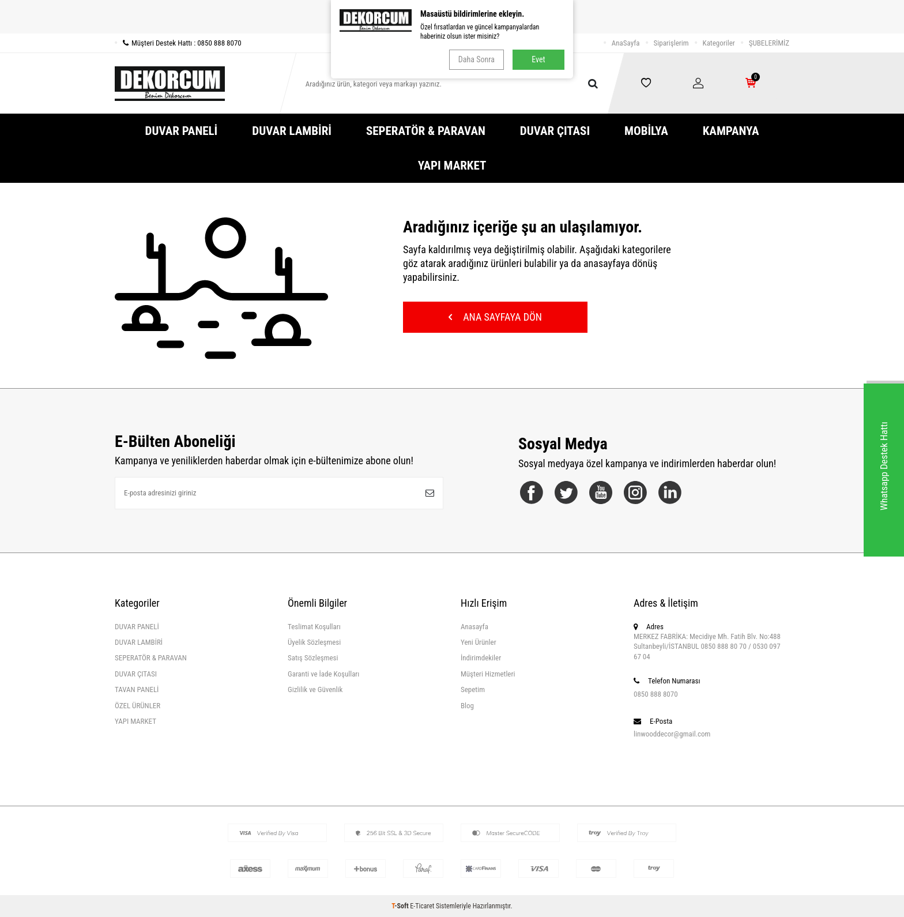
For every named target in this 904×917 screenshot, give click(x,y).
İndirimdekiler (481, 657)
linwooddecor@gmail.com (672, 734)
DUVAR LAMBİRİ (292, 131)
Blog (467, 705)
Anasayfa (474, 626)
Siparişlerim (671, 43)
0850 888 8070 (656, 694)
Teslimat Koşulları (314, 626)
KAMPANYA (731, 131)
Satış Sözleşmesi (313, 657)
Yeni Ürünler (478, 642)
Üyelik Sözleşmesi (314, 642)
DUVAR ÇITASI (555, 131)
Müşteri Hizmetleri (488, 674)
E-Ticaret (422, 906)
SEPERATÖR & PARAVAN (425, 131)
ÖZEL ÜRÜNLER (137, 705)
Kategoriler (719, 43)
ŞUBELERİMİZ (769, 43)
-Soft (400, 906)
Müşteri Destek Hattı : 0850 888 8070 (178, 43)
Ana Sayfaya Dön (495, 317)
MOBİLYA (646, 131)
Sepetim (473, 689)
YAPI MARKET (452, 165)
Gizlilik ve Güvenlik (315, 689)
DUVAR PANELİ (181, 131)
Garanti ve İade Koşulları (323, 674)
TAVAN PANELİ (137, 689)
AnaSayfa (626, 43)
